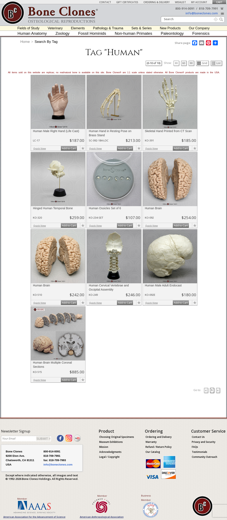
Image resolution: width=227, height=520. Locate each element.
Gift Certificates (127, 2)
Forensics (200, 33)
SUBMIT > (43, 439)
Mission (103, 447)
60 (183, 63)
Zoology (62, 33)
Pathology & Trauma (108, 28)
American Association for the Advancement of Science (34, 516)
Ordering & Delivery (156, 2)
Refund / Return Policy (158, 447)
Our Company (199, 28)
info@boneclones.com (202, 13)
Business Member (146, 497)
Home (25, 42)
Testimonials (199, 452)
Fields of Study (29, 28)
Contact (105, 2)
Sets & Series (142, 28)
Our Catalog (152, 452)
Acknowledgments (110, 452)
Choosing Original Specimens (116, 437)
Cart (219, 2)
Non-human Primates (133, 33)
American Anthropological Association (102, 516)
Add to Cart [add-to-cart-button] (69, 148)
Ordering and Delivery (158, 437)
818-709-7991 (208, 8)
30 (176, 63)
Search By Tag (46, 42)
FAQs (195, 447)
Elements (78, 28)
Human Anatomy (32, 33)
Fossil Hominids (92, 33)
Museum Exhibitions (111, 442)
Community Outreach (204, 457)
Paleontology (172, 33)
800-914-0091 (184, 8)
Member (22, 498)
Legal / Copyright (109, 457)
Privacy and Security (203, 442)
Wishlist (180, 2)
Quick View (39, 148)
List (216, 63)
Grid (202, 63)
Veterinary (55, 28)
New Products (170, 28)
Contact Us (198, 437)
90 (191, 63)
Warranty (151, 442)
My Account (199, 2)
